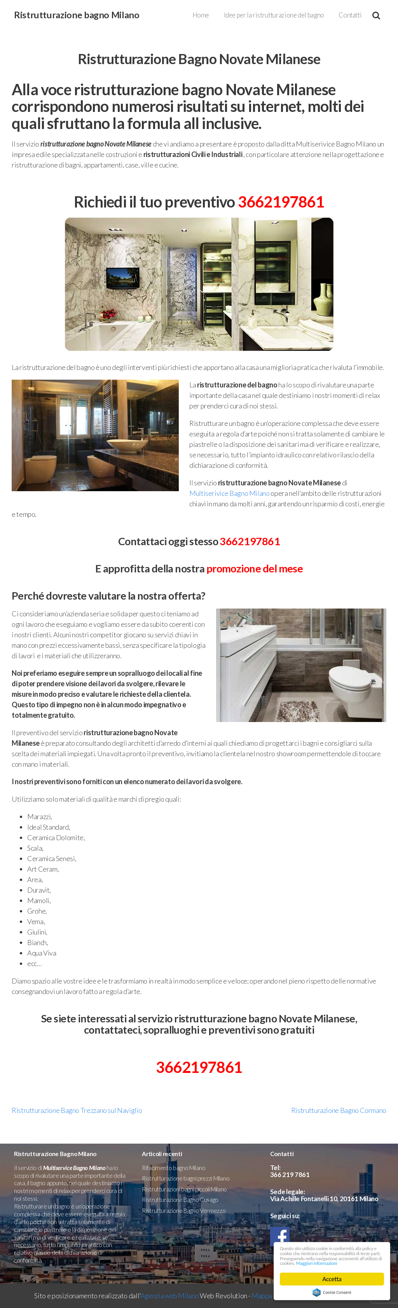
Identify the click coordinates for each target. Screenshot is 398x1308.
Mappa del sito (273, 1295)
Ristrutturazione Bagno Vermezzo (183, 1210)
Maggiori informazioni (308, 1263)
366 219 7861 (290, 1174)
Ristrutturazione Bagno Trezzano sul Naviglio (77, 1110)
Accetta (332, 1279)
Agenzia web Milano (169, 1295)
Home (200, 15)
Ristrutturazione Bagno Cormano (338, 1110)
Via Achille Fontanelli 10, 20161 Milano (324, 1199)
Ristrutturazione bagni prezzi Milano (185, 1178)
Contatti (350, 15)
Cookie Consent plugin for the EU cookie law (331, 1292)
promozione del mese (254, 568)
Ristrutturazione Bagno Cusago (180, 1199)
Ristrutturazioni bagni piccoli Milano (184, 1189)
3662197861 (281, 201)
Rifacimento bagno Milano (173, 1167)
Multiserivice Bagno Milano (229, 493)
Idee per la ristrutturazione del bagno (274, 15)
